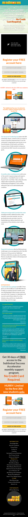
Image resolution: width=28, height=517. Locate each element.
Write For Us (14, 484)
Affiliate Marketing (14, 490)
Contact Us (14, 449)
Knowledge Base (14, 443)
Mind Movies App (14, 480)
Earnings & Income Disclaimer (14, 453)
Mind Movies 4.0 (14, 461)
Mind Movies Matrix (14, 463)
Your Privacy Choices (14, 455)
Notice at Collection (14, 457)
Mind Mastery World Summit (14, 466)
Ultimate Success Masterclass (14, 465)
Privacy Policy (14, 447)
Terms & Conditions (14, 445)
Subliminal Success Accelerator (14, 468)
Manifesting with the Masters (14, 472)
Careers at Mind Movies (14, 482)
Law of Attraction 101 (14, 470)
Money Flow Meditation (14, 474)
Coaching (14, 451)
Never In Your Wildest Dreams (14, 476)
